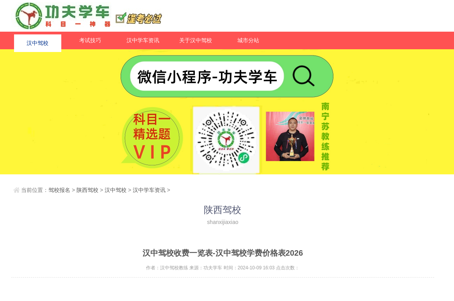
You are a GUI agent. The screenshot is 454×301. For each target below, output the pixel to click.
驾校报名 (59, 190)
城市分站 (248, 40)
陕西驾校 (87, 190)
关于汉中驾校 (195, 40)
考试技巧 (90, 40)
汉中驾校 (37, 40)
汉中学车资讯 (142, 40)
